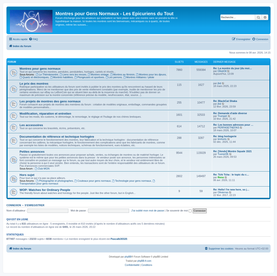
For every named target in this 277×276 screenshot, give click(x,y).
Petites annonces (32, 151)
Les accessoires (31, 125)
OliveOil (222, 71)
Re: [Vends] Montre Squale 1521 (232, 151)
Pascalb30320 (118, 238)
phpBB (127, 256)
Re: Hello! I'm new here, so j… (231, 189)
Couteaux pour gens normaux (93, 180)
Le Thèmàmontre (47, 74)
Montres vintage (98, 74)
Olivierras (223, 192)
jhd (219, 83)
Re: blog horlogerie (225, 136)
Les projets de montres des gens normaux (50, 101)
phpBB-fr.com (144, 261)
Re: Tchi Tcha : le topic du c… (231, 174)
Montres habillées (61, 77)
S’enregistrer (34, 205)
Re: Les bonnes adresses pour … (233, 124)
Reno (221, 177)
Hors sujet (27, 175)
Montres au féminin (122, 74)
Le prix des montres (34, 83)
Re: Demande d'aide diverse (230, 113)
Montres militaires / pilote (138, 77)
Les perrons (114, 77)
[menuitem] (33, 39)
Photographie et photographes (54, 180)
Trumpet (222, 116)
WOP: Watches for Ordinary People (45, 190)
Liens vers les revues (73, 74)
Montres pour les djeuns (151, 74)
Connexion (13, 205)
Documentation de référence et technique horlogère (57, 136)
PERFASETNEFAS (228, 127)
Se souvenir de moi (178, 210)
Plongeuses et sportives (89, 77)
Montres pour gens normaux (40, 68)
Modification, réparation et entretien (45, 113)
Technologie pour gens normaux (131, 180)
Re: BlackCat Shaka (225, 101)
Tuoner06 (223, 154)
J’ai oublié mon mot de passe (147, 210)
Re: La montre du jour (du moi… (232, 68)
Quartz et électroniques (34, 77)
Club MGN (42, 168)
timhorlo (222, 139)
